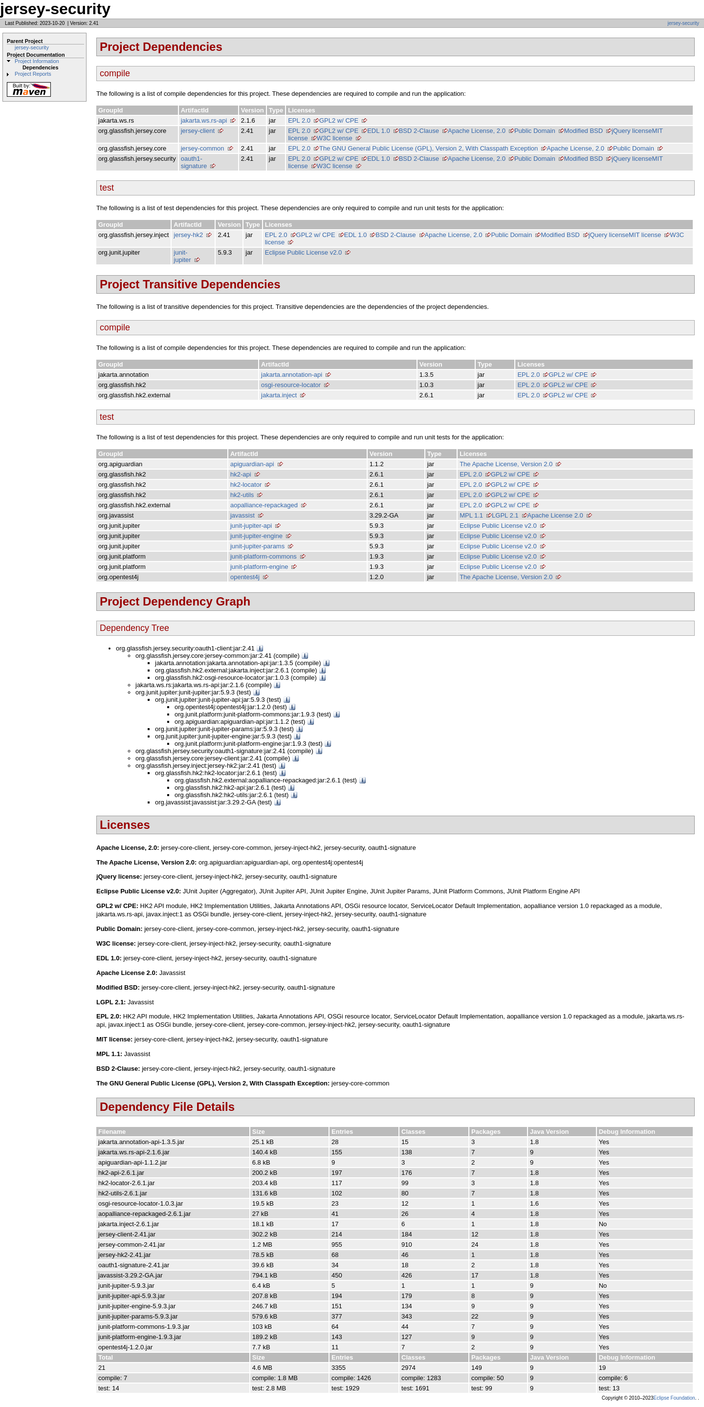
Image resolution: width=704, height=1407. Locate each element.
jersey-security (683, 23)
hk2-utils (242, 494)
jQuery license (632, 130)
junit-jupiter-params (257, 546)
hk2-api (240, 474)
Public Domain (534, 130)
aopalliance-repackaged (264, 505)
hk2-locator (246, 484)
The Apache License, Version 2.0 (506, 464)
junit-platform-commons (263, 556)
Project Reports (33, 74)
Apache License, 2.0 (477, 130)
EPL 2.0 (299, 120)
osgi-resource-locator (291, 385)
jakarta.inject (279, 395)
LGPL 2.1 (505, 515)
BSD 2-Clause (419, 130)
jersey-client (198, 130)
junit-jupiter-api (251, 525)
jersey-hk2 (188, 234)
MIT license (645, 234)
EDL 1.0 (378, 130)
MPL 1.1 (471, 515)
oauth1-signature (194, 162)
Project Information (37, 61)
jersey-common (202, 148)
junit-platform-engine (259, 566)
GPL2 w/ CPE (338, 120)
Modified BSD (583, 130)
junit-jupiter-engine (256, 536)
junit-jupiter (182, 256)
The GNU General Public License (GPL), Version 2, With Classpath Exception (428, 148)
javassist (242, 515)
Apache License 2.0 (555, 515)
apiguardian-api (252, 464)
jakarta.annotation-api (291, 374)
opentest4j (245, 577)
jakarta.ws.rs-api (204, 120)
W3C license (334, 138)
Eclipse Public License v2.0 (303, 252)
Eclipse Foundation (674, 1398)
